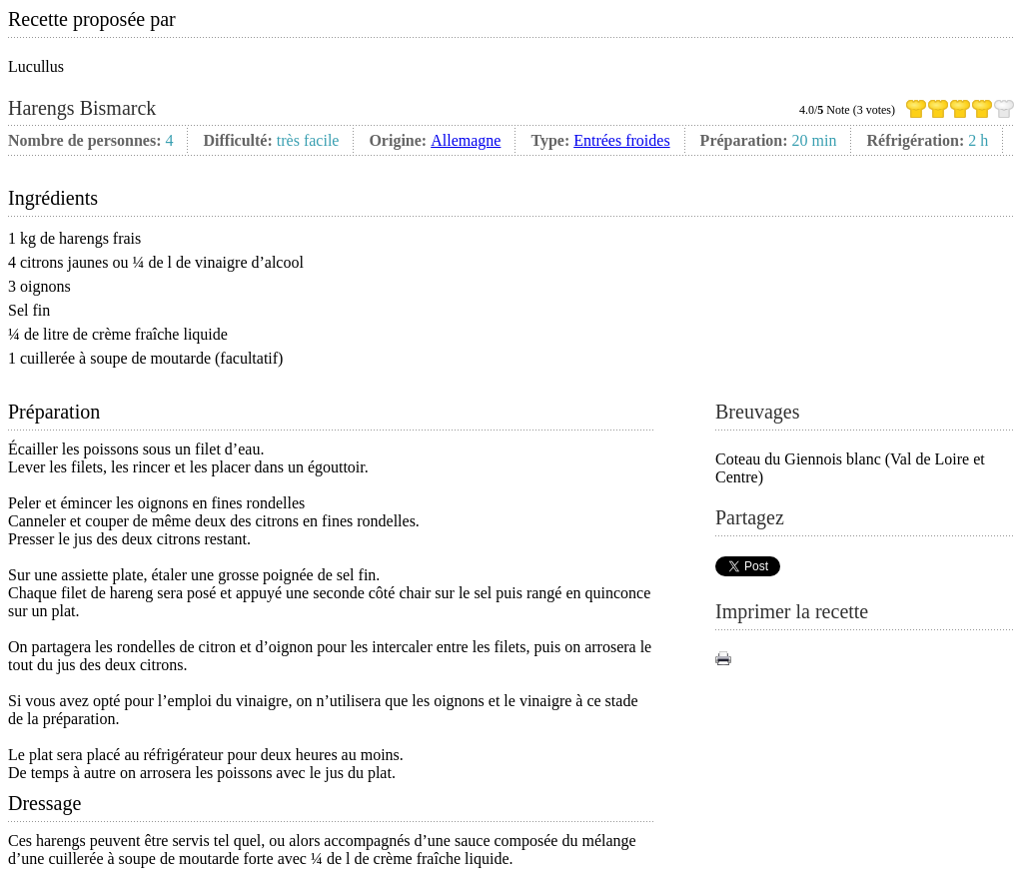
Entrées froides (621, 140)
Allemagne (466, 140)
